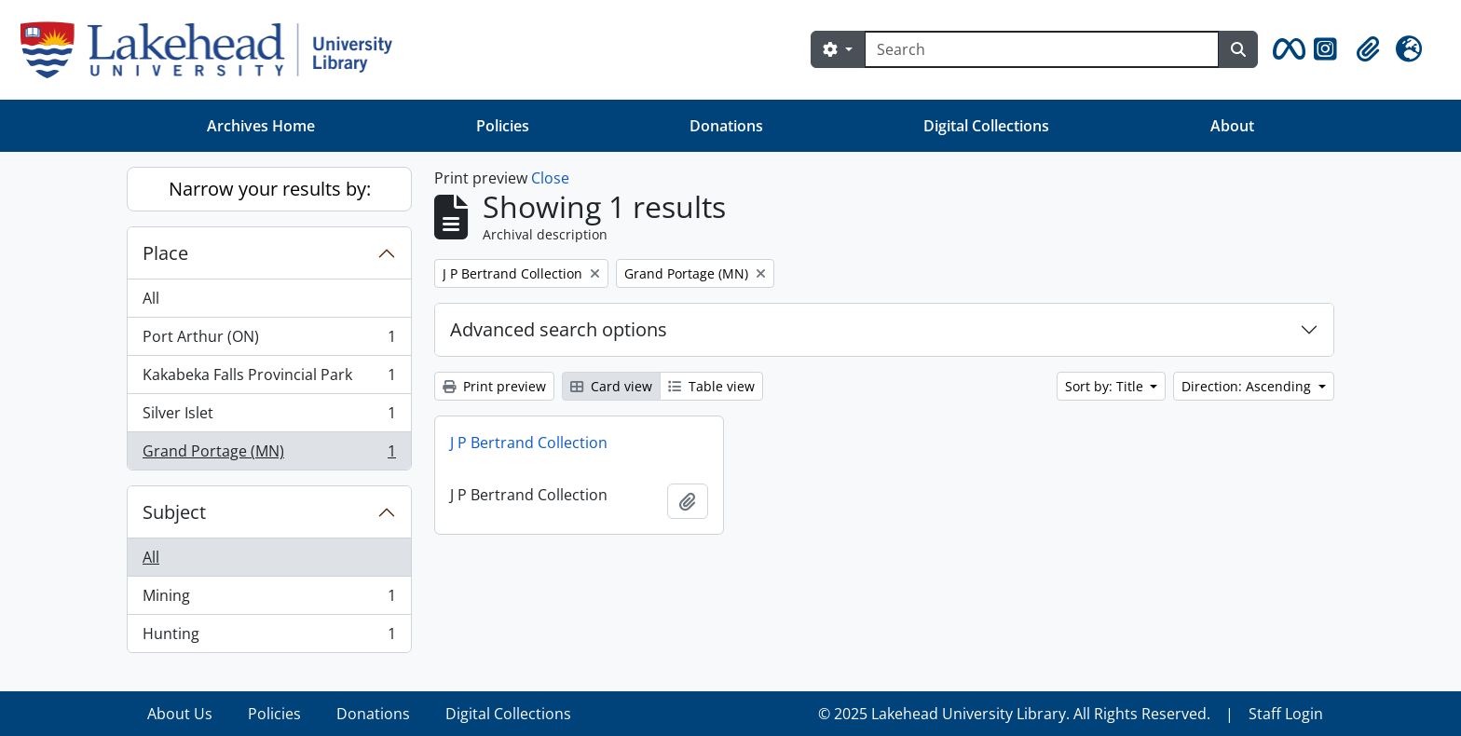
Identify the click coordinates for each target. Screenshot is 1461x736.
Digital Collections (986, 126)
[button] (1285, 49)
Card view (611, 386)
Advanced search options (558, 329)
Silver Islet (269, 417)
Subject (174, 512)
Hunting (269, 637)
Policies (502, 126)
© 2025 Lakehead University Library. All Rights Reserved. (1014, 713)
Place (165, 253)
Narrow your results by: (270, 188)
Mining (269, 599)
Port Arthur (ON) (269, 340)
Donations (726, 126)
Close (550, 178)
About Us (179, 713)
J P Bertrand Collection (529, 442)
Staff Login (1286, 713)
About (1232, 126)
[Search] (1042, 49)
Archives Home (261, 126)
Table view (711, 386)
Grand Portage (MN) (269, 455)
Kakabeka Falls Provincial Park (269, 378)
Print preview (494, 386)
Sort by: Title (1106, 386)
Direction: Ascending (1248, 386)
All (151, 298)
